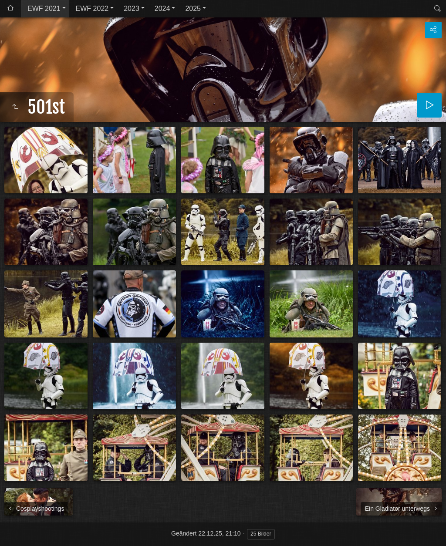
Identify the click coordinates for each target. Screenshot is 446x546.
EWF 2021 (44, 8)
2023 (131, 8)
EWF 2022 (92, 8)
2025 (193, 8)
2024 (162, 8)
